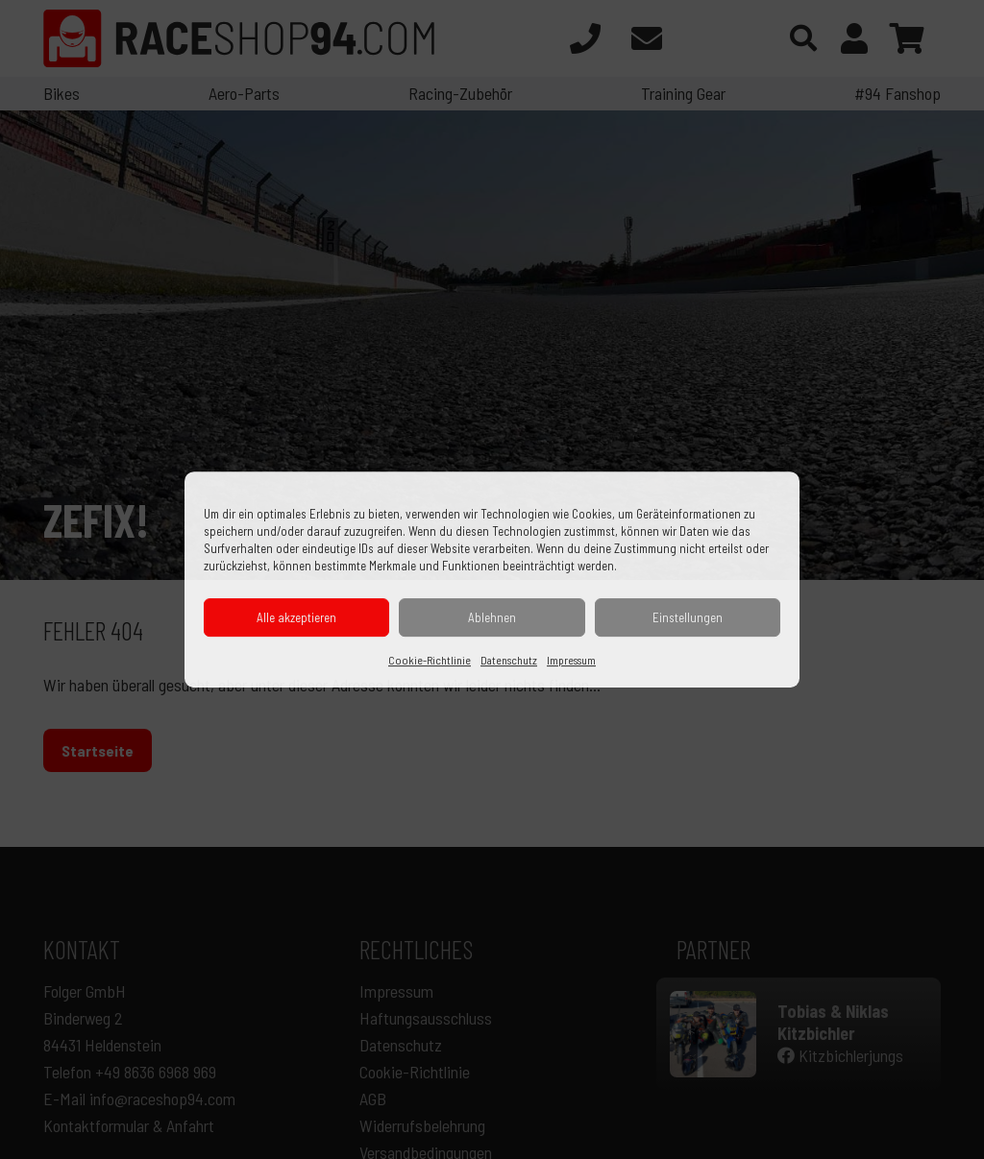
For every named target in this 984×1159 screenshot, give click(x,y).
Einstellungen (687, 617)
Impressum (571, 659)
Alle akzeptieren (296, 617)
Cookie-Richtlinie (429, 659)
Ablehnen (492, 617)
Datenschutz (508, 659)
